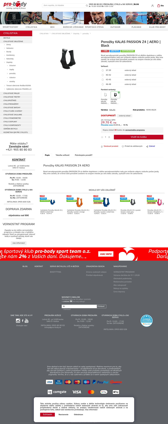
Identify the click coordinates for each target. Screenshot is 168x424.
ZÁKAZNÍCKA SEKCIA (95, 266)
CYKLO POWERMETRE (12, 118)
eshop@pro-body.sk (52, 327)
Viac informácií (91, 410)
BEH (52, 27)
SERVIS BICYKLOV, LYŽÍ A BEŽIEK (64, 266)
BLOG (25, 266)
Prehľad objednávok (94, 275)
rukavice (12, 77)
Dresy (8, 45)
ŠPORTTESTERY (10, 27)
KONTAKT (39, 266)
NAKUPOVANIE (120, 266)
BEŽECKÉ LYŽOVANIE (73, 27)
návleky (12, 81)
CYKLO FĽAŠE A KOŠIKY (13, 111)
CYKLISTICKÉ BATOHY (12, 107)
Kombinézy (10, 55)
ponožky (12, 73)
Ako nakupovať (120, 285)
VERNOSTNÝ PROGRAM (124, 272)
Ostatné (12, 65)
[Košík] (160, 5)
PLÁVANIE (136, 27)
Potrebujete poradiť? (83, 155)
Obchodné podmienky (123, 278)
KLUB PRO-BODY (157, 27)
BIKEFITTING (55, 272)
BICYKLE (7, 38)
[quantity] (105, 137)
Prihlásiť (100, 306)
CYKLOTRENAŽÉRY (11, 104)
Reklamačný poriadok (123, 282)
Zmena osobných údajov (96, 272)
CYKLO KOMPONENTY (12, 125)
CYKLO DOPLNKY (10, 122)
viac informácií (19, 243)
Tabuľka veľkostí (62, 155)
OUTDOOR (115, 27)
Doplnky (9, 62)
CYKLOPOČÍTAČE (10, 100)
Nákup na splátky (121, 288)
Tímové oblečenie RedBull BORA (18, 85)
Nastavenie (63, 415)
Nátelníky (10, 59)
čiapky (11, 69)
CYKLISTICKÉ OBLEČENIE (13, 41)
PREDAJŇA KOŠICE (52, 315)
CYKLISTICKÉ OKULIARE (13, 115)
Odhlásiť (67, 309)
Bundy (8, 52)
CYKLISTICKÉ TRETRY (12, 97)
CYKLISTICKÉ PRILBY (12, 93)
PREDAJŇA (108, 4)
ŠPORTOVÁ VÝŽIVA (94, 27)
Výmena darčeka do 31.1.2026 (127, 275)
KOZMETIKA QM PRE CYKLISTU (16, 132)
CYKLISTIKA (31, 27)
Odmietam (78, 415)
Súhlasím (47, 415)
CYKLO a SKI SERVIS (123, 4)
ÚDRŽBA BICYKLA (10, 129)
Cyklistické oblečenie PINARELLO (18, 89)
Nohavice (9, 48)
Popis (47, 155)
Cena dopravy (119, 292)
